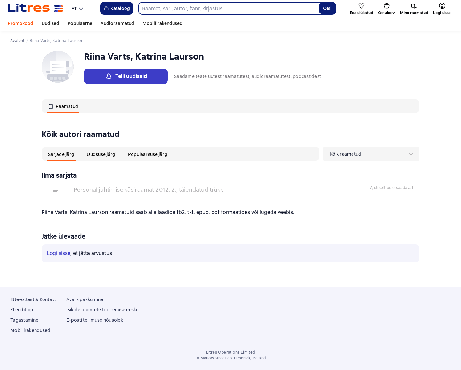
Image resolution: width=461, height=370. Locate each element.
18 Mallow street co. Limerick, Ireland (230, 358)
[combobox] (229, 8)
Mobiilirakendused (162, 23)
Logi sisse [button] (58, 253)
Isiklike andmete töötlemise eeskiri (103, 310)
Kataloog (116, 8)
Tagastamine (24, 320)
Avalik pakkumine (84, 299)
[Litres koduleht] (35, 8)
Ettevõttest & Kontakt (33, 299)
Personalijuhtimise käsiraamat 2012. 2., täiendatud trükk (148, 189)
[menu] (78, 8)
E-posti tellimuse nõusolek (94, 320)
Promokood (20, 23)
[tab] (63, 106)
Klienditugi (21, 310)
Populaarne (80, 23)
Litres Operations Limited (230, 352)
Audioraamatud (117, 23)
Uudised (50, 23)
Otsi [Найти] (327, 8)
